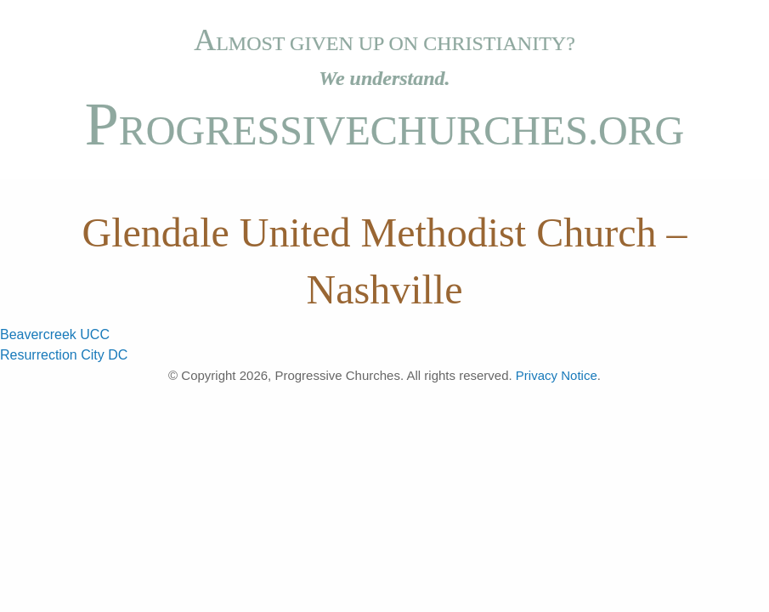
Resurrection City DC (63, 355)
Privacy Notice (556, 375)
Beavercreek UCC (55, 334)
